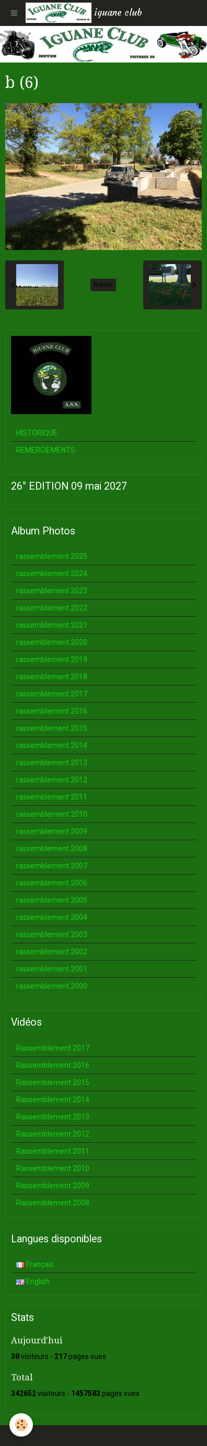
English (33, 1281)
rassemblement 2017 (51, 694)
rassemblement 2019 (51, 659)
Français (35, 1264)
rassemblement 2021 (51, 625)
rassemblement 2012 (51, 780)
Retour (103, 285)
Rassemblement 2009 (52, 1185)
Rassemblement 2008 (52, 1203)
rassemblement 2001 (51, 969)
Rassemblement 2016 (52, 1065)
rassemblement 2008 (51, 848)
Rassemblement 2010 (52, 1168)
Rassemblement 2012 (52, 1134)
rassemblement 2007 (51, 866)
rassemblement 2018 (51, 676)
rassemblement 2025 (51, 556)
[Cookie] (21, 1425)
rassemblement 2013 (51, 762)
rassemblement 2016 (51, 711)
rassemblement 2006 (51, 883)
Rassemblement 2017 (52, 1048)
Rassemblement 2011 (52, 1151)
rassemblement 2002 (51, 952)
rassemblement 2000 (51, 986)
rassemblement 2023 (51, 591)
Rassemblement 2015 (52, 1082)
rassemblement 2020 (51, 642)
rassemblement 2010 (51, 814)
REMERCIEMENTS (45, 450)
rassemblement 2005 (51, 900)
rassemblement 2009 (51, 831)
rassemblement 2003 (51, 934)
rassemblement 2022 (51, 608)
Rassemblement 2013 (52, 1117)
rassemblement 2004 (51, 917)
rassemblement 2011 (51, 797)
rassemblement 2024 (51, 573)
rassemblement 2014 (51, 745)
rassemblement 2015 (51, 728)
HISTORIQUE (37, 433)
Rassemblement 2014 (52, 1099)
